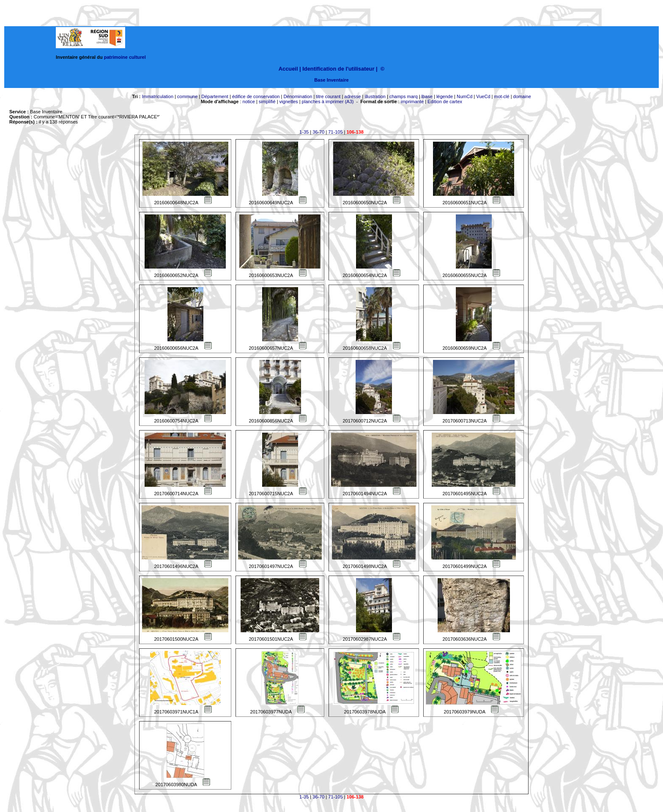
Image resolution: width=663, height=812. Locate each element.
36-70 (318, 131)
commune (187, 96)
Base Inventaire (331, 79)
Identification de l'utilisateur (338, 69)
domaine (522, 96)
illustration (375, 96)
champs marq (403, 96)
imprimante (412, 101)
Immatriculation (157, 96)
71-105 (335, 131)
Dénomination (297, 96)
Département (214, 96)
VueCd (483, 96)
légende (444, 96)
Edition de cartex (444, 101)
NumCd (464, 96)
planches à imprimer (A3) (328, 101)
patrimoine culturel (125, 57)
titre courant (328, 96)
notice (249, 101)
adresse (352, 96)
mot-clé (502, 96)
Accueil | (290, 69)
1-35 (304, 131)
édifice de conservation (256, 96)
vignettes (288, 101)
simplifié (267, 101)
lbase (427, 96)
